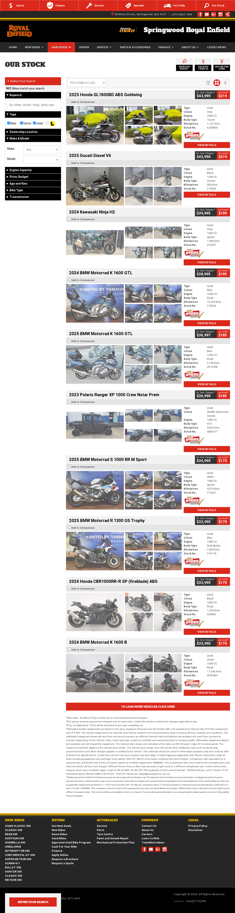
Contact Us (149, 826)
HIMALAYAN (13, 846)
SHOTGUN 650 (14, 838)
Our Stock (61, 47)
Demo (25, 123)
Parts (100, 830)
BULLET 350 (13, 867)
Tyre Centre (105, 834)
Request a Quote (63, 863)
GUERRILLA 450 (15, 842)
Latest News (216, 47)
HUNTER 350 (13, 871)
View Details (206, 145)
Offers (84, 47)
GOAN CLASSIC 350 (18, 826)
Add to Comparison (83, 101)
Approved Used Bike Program (71, 842)
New (11, 123)
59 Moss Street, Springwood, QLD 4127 (138, 14)
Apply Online (60, 855)
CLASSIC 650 (13, 830)
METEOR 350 (13, 880)
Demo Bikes (59, 834)
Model (11, 159)
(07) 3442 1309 (182, 14)
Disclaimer (195, 830)
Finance (166, 47)
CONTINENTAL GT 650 (20, 855)
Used (38, 123)
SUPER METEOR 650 (18, 859)
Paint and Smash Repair (113, 838)
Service (104, 47)
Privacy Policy (197, 826)
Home (13, 47)
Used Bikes (59, 838)
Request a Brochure (65, 859)
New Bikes (34, 47)
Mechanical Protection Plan (116, 842)
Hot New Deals (61, 826)
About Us (190, 47)
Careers (147, 834)
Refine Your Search (21, 81)
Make (11, 149)
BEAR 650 (11, 834)
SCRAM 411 (12, 863)
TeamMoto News (153, 842)
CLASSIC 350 (13, 875)
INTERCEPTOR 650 (17, 851)
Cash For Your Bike (64, 846)
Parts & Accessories (135, 47)
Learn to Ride (150, 838)
